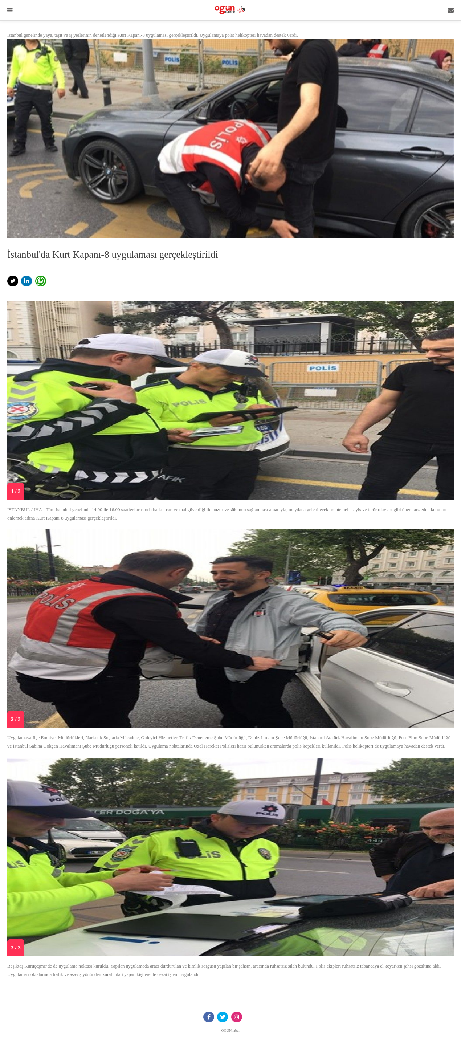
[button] (12, 281)
